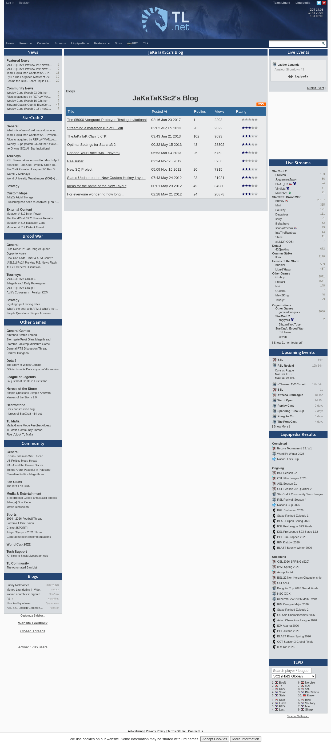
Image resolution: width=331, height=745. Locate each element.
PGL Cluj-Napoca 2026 (291, 537)
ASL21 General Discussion (24, 267)
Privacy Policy (155, 731)
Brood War (33, 236)
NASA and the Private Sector (25, 465)
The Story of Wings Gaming (24, 364)
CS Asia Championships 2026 (296, 615)
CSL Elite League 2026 (291, 478)
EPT (132, 43)
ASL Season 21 (287, 483)
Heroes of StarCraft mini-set (24, 413)
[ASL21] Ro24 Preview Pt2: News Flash (29, 64)
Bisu (308, 699)
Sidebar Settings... (298, 716)
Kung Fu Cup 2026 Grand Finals (297, 588)
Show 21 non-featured (288, 342)
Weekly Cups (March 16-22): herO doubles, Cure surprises (29, 100)
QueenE (281, 290)
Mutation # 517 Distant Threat (25, 227)
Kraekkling (53, 598)
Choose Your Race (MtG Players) (93, 153)
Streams (60, 43)
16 (57, 72)
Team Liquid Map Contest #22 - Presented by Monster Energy (29, 72)
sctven (283, 336)
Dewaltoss (282, 214)
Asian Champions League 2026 (297, 620)
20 (57, 80)
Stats (282, 695)
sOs (307, 685)
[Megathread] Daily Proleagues (26, 283)
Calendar (43, 43)
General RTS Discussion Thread (27, 348)
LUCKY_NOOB (52, 585)
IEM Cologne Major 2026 (293, 604)
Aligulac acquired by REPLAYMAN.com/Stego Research (29, 96)
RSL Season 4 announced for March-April (33, 160)
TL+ (145, 43)
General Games (18, 331)
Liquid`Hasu (283, 269)
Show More (281, 426)
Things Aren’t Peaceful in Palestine (29, 469)
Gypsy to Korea (16, 253)
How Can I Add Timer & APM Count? (30, 258)
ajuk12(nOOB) (285, 241)
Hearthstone (16, 405)
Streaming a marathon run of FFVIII (95, 128)
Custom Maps (17, 193)
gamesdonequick (289, 312)
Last (281, 709)
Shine (279, 237)
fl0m (278, 257)
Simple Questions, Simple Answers (29, 313)
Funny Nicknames (18, 585)
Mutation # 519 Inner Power (24, 213)
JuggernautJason (286, 179)
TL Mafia (13, 421)
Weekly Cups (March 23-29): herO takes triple (29, 92)
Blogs (33, 576)
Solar (282, 692)
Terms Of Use (177, 731)
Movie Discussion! (18, 506)
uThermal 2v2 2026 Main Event (297, 599)
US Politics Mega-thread (22, 460)
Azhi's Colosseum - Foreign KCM (28, 292)
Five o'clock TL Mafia (20, 434)
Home (10, 43)
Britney (280, 200)
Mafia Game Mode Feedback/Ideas (29, 425)
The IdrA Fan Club (18, 486)
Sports (12, 514)
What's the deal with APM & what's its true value (33, 308)
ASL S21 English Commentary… (25, 607)
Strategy (13, 186)
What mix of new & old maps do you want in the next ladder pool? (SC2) (33, 130)
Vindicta (281, 188)
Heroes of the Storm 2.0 (22, 397)
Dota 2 (12, 361)
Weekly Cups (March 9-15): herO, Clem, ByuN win (29, 108)
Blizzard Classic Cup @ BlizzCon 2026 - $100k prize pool (29, 104)
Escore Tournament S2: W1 (294, 448)
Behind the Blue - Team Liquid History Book (29, 81)
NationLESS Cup (288, 459)
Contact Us (195, 731)
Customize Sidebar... (33, 615)
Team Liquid (281, 2)
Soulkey (281, 209)
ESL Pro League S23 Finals (294, 526)
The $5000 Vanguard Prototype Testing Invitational (107, 120)
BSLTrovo (285, 332)
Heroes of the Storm (22, 389)
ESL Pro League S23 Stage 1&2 (297, 531)
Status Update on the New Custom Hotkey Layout (106, 178)
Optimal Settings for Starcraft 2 (91, 145)
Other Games (33, 322)
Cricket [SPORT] (17, 527)
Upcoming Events (298, 352)
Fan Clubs (14, 482)
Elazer (311, 695)
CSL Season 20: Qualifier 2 (294, 489)
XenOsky (54, 594)
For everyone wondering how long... (95, 194)
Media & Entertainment (24, 494)
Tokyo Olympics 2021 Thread (25, 532)
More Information (245, 739)
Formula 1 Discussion (20, 523)
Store (118, 43)
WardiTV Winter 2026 (290, 453)
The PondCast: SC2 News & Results (30, 218)
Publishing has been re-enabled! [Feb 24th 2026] (33, 201)
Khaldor (280, 264)
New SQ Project (80, 169)
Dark (282, 689)
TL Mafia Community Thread (24, 430)
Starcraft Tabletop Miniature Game (28, 344)
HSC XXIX (283, 593)
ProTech (281, 175)
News (32, 52)
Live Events (298, 52)
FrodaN (280, 281)
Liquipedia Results (298, 434)
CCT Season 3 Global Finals (295, 641)
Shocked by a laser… (20, 603)
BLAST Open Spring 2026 (293, 521)
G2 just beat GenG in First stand (27, 381)
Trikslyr (280, 299)
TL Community (18, 563)
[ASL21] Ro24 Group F (21, 287)
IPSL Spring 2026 (288, 566)
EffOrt (282, 706)
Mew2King (282, 295)
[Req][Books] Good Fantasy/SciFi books (32, 497)
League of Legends (21, 377)
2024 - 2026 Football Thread (24, 518)
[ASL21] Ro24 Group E (21, 278)
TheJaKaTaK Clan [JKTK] (87, 136)
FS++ (10, 598)
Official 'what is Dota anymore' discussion (33, 369)
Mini (278, 205)
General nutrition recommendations (29, 536)
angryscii (284, 319)
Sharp (309, 709)
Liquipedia (303, 2)
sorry (279, 219)
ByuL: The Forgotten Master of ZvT (29, 77)
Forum (25, 43)
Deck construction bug (21, 409)
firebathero (282, 223)
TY (281, 685)
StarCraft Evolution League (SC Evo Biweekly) (33, 169)
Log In (10, 2)
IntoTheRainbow (286, 232)
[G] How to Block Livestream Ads (27, 555)
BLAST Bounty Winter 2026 (294, 547)
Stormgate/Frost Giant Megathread (29, 339)
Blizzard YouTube (290, 324)
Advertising (136, 731)
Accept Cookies (214, 739)
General (13, 126)
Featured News (18, 60)
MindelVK (282, 193)
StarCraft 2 (32, 117)
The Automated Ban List (22, 567)
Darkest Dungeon (18, 353)
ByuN (282, 682)
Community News (20, 88)
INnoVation (312, 692)
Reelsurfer (75, 161)
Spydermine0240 (52, 603)
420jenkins (282, 249)
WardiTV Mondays (18, 173)
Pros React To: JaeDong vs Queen (28, 248)
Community (33, 443)
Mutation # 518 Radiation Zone (26, 222)
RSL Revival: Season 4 (291, 499)
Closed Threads (32, 631)
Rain (282, 699)
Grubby (280, 277)
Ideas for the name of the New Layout (96, 186)
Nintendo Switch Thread (22, 334)
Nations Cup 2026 (288, 505)
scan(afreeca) (284, 228)
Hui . (278, 286)
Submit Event (315, 87)
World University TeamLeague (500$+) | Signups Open (33, 178)
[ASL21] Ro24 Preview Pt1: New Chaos (29, 68)
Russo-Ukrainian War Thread (25, 456)
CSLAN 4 (283, 583)
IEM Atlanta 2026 (288, 625)
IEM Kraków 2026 (288, 542)
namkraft (54, 607)
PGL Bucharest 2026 (290, 510)
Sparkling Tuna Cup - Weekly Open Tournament (33, 164)
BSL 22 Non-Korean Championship (299, 577)
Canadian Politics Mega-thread (26, 474)
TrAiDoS (54, 589)
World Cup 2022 (19, 544)
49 (57, 104)
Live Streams (298, 162)
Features (102, 43)
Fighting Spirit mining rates (23, 304)
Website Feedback (32, 623)
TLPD (298, 662)
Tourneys (14, 156)
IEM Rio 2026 (285, 647)
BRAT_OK (282, 184)
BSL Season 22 (287, 473)
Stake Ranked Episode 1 (292, 515)
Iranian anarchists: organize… (25, 594)
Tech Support (17, 552)
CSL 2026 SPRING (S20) (293, 561)
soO (307, 689)
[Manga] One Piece (19, 502)
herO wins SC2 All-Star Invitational (28, 148)
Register (24, 2)
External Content (19, 209)
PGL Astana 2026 (288, 631)
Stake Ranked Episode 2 (292, 609)
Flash (282, 703)
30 (57, 76)
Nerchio (310, 682)
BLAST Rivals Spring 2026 (294, 636)
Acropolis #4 (285, 572)
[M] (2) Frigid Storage (20, 197)
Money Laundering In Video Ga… (25, 589)
